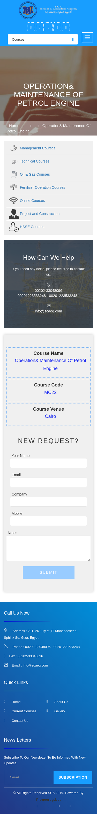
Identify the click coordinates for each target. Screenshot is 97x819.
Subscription (72, 777)
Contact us (20, 721)
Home (14, 125)
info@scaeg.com (35, 665)
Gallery (59, 711)
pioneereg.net (48, 800)
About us (61, 702)
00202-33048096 (30, 656)
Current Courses (24, 711)
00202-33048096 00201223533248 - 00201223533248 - (48, 293)
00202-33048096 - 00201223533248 (52, 647)
